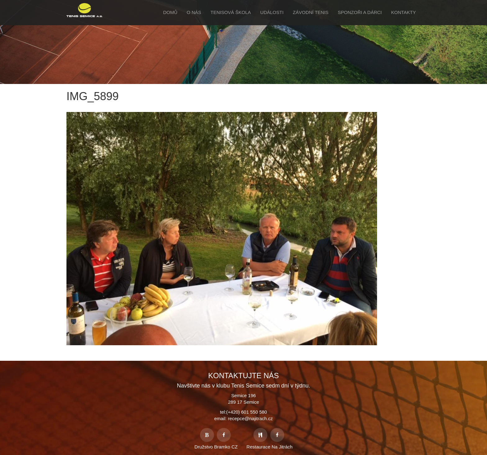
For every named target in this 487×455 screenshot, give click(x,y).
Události (272, 12)
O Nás (194, 12)
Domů (170, 12)
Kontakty (403, 12)
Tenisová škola (231, 12)
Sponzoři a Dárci (360, 12)
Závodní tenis (311, 12)
